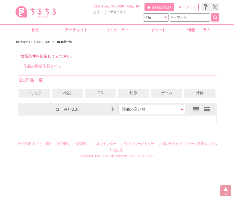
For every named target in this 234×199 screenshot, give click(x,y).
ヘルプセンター (105, 143)
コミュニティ (117, 30)
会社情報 (24, 143)
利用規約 (63, 143)
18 (137, 6)
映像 (133, 93)
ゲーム (166, 93)
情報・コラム (199, 30)
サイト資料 (44, 143)
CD (100, 93)
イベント (158, 30)
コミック (34, 93)
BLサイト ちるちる (141, 156)
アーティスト (76, 30)
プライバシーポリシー (137, 143)
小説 (67, 93)
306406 (117, 6)
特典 (200, 93)
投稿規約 (81, 143)
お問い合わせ (169, 143)
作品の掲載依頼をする (41, 66)
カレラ (118, 149)
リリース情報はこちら (200, 143)
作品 (35, 30)
